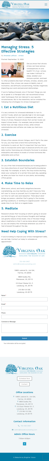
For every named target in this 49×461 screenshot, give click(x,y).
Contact (24, 384)
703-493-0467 (24, 261)
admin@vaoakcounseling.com (24, 264)
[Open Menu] (46, 4)
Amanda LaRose (10, 55)
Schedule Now (24, 378)
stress (21, 55)
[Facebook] (24, 443)
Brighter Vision (30, 457)
